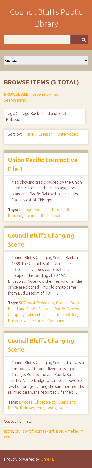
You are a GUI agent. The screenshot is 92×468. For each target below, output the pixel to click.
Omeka (47, 459)
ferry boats (46, 408)
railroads (34, 314)
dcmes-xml (44, 431)
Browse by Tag (45, 94)
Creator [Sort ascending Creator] (46, 134)
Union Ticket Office (60, 314)
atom (8, 431)
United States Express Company (36, 320)
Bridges (25, 402)
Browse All (16, 94)
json (59, 431)
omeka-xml (75, 431)
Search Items (15, 100)
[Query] (46, 39)
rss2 (7, 437)
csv (17, 431)
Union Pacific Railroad (42, 215)
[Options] (74, 39)
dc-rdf (27, 431)
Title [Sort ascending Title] (30, 134)
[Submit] (83, 39)
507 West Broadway (36, 303)
